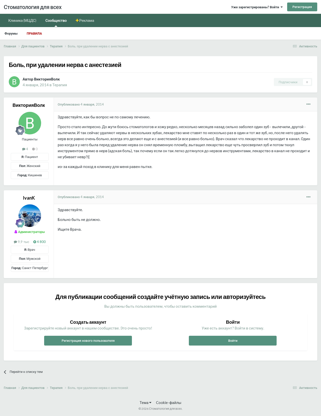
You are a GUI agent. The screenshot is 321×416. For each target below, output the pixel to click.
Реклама (86, 20)
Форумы (11, 33)
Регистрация (302, 7)
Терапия (59, 84)
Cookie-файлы (168, 402)
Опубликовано (81, 104)
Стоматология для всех (32, 7)
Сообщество (56, 22)
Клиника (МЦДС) (22, 20)
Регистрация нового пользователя (88, 341)
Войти (232, 341)
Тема (145, 402)
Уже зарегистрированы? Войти (257, 7)
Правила (34, 33)
